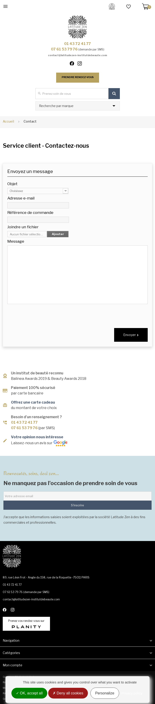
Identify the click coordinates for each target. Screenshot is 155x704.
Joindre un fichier (23, 227)
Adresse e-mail (20, 198)
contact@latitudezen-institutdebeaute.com (77, 55)
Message (15, 241)
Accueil (8, 121)
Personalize (104, 693)
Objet (12, 183)
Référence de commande (30, 212)
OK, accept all (29, 693)
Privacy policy (131, 693)
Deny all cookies (68, 693)
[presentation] (113, 314)
